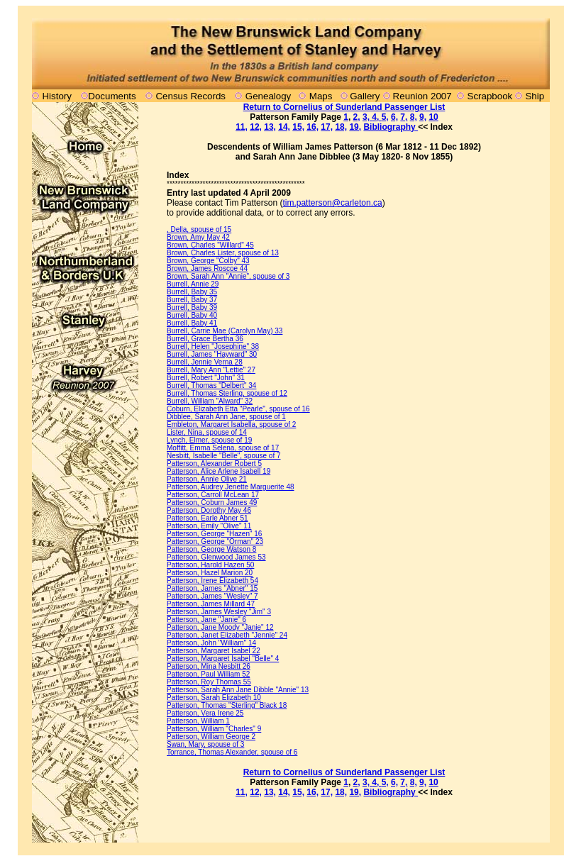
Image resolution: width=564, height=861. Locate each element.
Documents (112, 96)
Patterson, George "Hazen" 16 (214, 534)
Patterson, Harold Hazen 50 (210, 565)
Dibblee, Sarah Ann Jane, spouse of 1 (226, 417)
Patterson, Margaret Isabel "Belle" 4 (223, 658)
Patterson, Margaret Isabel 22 (213, 651)
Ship (534, 96)
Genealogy (268, 96)
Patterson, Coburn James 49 (212, 502)
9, (422, 117)
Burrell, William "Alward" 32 (210, 401)
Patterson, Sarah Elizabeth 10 (214, 697)
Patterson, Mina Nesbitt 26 (208, 666)
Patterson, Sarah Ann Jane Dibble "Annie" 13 (238, 690)
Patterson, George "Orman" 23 (215, 541)
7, (403, 117)
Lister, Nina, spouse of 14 (207, 432)
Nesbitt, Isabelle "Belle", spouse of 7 (224, 456)
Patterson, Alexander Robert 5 (214, 463)
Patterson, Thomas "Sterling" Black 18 (227, 705)
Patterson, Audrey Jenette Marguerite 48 (230, 487)
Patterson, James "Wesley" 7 (212, 596)
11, (242, 127)
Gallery (364, 96)
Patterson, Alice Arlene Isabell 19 (218, 471)
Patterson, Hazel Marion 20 (210, 573)
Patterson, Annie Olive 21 (207, 479)
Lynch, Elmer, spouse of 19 (209, 440)
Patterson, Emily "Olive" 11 (209, 526)
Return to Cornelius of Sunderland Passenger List (344, 107)
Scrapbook (490, 96)
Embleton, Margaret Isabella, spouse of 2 (231, 424)
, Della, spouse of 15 (199, 229)
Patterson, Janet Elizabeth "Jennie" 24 (227, 635)
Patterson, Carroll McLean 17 (213, 495)
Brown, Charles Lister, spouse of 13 (223, 253)
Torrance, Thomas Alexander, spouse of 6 (232, 752)
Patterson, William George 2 (211, 736)
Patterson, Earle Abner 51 (207, 518)
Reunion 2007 (423, 96)
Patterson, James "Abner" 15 (212, 588)
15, (298, 127)
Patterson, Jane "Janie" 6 (206, 619)
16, (312, 127)
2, (356, 117)
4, (376, 117)
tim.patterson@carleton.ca (332, 203)
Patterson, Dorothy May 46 (209, 510)
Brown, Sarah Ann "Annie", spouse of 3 (228, 276)
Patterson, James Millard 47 (211, 604)
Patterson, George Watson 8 (211, 549)
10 (433, 117)
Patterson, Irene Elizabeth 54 (212, 580)
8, (413, 117)
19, (355, 127)
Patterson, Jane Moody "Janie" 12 (220, 627)
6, (394, 117)
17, (327, 127)
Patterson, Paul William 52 (208, 674)
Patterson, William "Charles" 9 (214, 729)
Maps (321, 96)
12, (256, 127)
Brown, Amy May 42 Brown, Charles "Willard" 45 (210, 241)
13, (270, 127)
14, (284, 127)
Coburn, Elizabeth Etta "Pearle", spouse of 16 (238, 409)
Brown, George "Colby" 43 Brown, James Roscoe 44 (208, 264)
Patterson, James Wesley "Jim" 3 (219, 612)
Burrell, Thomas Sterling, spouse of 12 (227, 393)
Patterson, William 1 (198, 721)
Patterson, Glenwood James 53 (216, 557)
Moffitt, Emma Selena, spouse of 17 (223, 448)
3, (367, 117)
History (56, 96)
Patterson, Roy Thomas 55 (209, 682)
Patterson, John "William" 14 (211, 643)
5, (385, 117)
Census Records (190, 96)
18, (341, 127)
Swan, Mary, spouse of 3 (205, 744)
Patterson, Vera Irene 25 (205, 713)
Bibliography (390, 127)
